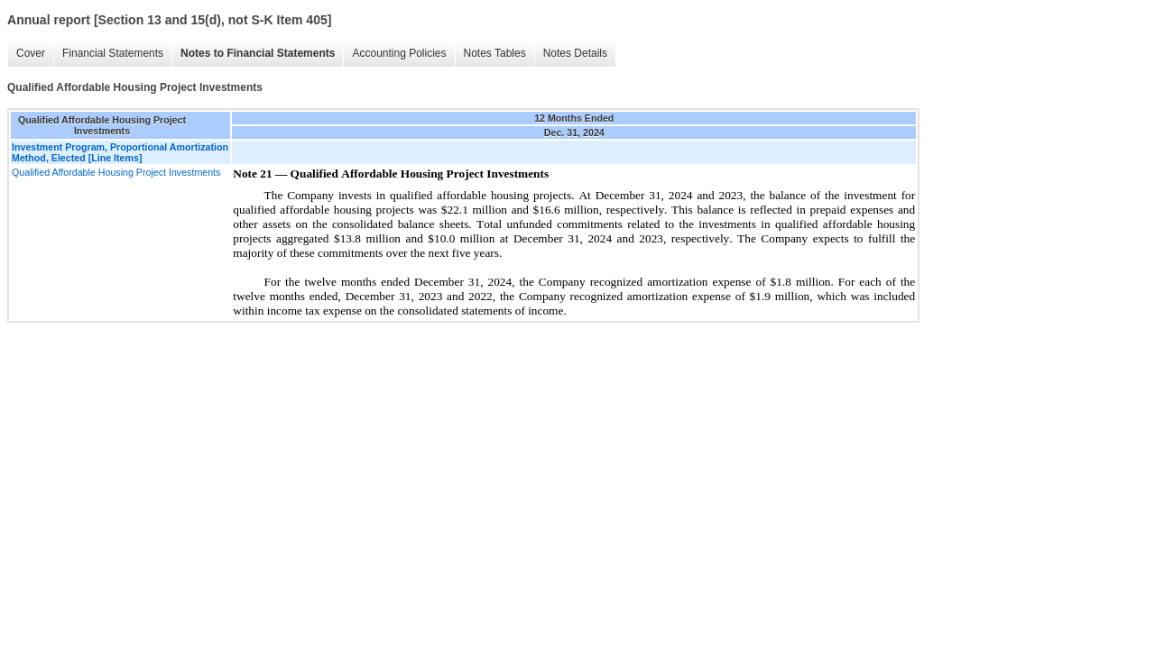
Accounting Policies (399, 53)
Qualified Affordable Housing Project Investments (116, 172)
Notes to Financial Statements (257, 53)
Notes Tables (495, 53)
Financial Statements (112, 53)
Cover (30, 53)
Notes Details (575, 53)
